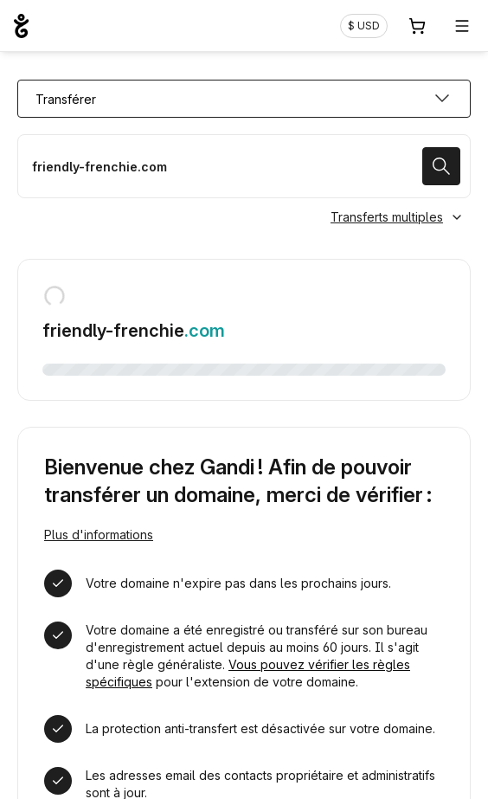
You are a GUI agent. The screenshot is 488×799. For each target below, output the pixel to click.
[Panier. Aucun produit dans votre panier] (417, 26)
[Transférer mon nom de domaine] (244, 166)
